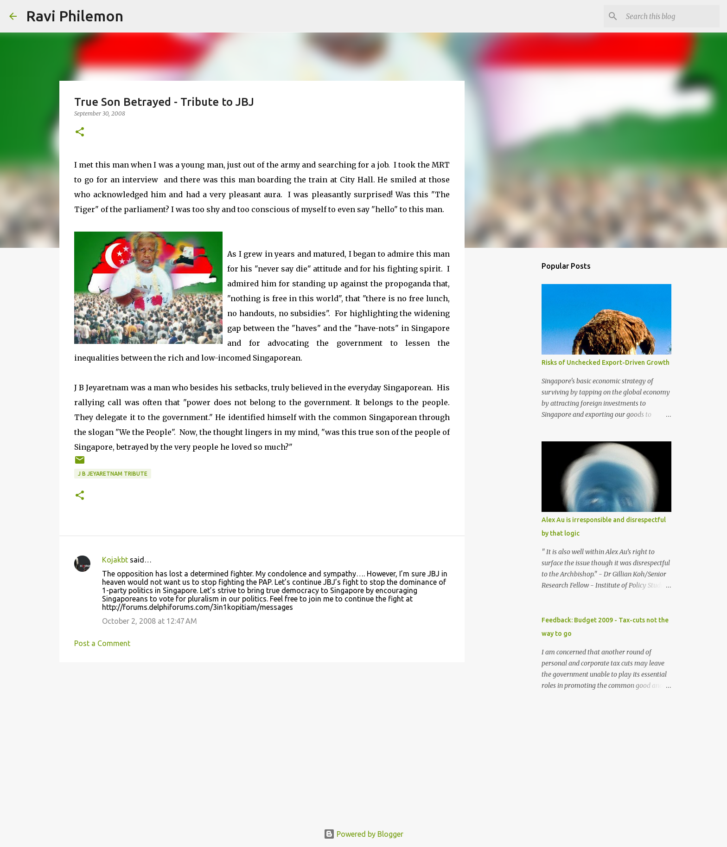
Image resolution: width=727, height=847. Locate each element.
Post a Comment (102, 643)
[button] (79, 132)
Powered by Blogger (363, 834)
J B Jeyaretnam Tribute (112, 474)
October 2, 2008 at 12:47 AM (149, 621)
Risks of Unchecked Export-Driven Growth (606, 362)
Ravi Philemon (74, 15)
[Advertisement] (262, 741)
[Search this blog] (671, 16)
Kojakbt (115, 560)
